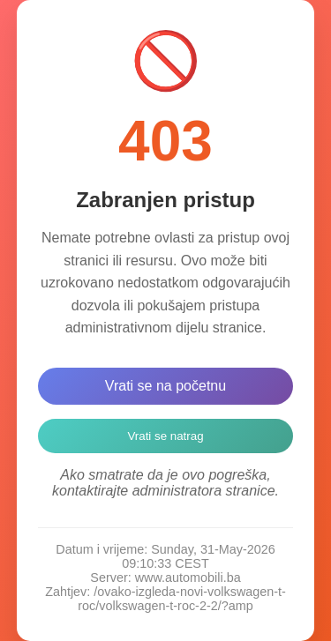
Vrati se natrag (165, 436)
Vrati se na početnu (165, 385)
